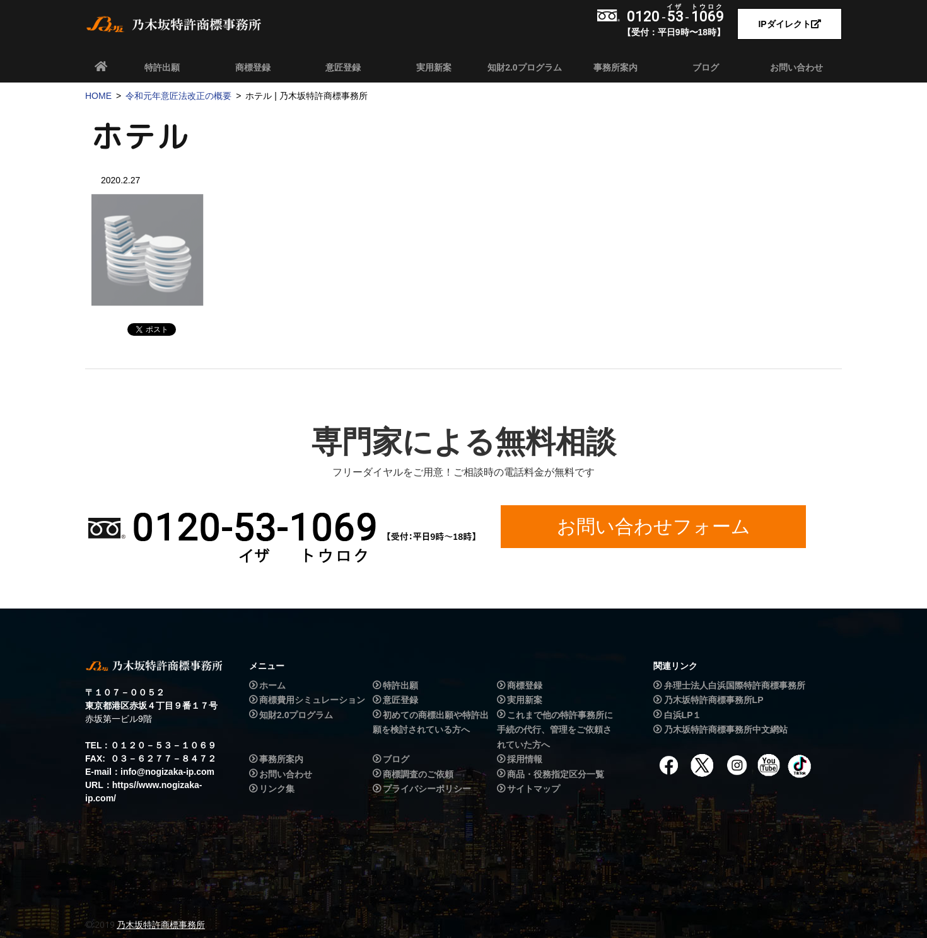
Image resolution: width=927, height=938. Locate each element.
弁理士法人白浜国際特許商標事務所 (734, 685)
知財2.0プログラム (524, 67)
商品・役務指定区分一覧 (555, 774)
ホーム (272, 685)
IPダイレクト (789, 24)
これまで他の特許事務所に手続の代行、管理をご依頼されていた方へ (555, 730)
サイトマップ (533, 789)
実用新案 (434, 67)
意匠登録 (343, 67)
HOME (98, 96)
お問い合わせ (796, 67)
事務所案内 (615, 67)
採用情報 (524, 759)
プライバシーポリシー (427, 789)
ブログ (705, 67)
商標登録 (253, 67)
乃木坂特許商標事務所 (161, 925)
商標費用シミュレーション (312, 700)
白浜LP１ (683, 715)
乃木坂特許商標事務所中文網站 (726, 729)
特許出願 (162, 67)
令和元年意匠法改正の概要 (178, 96)
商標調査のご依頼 (418, 774)
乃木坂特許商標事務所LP (714, 700)
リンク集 (276, 789)
